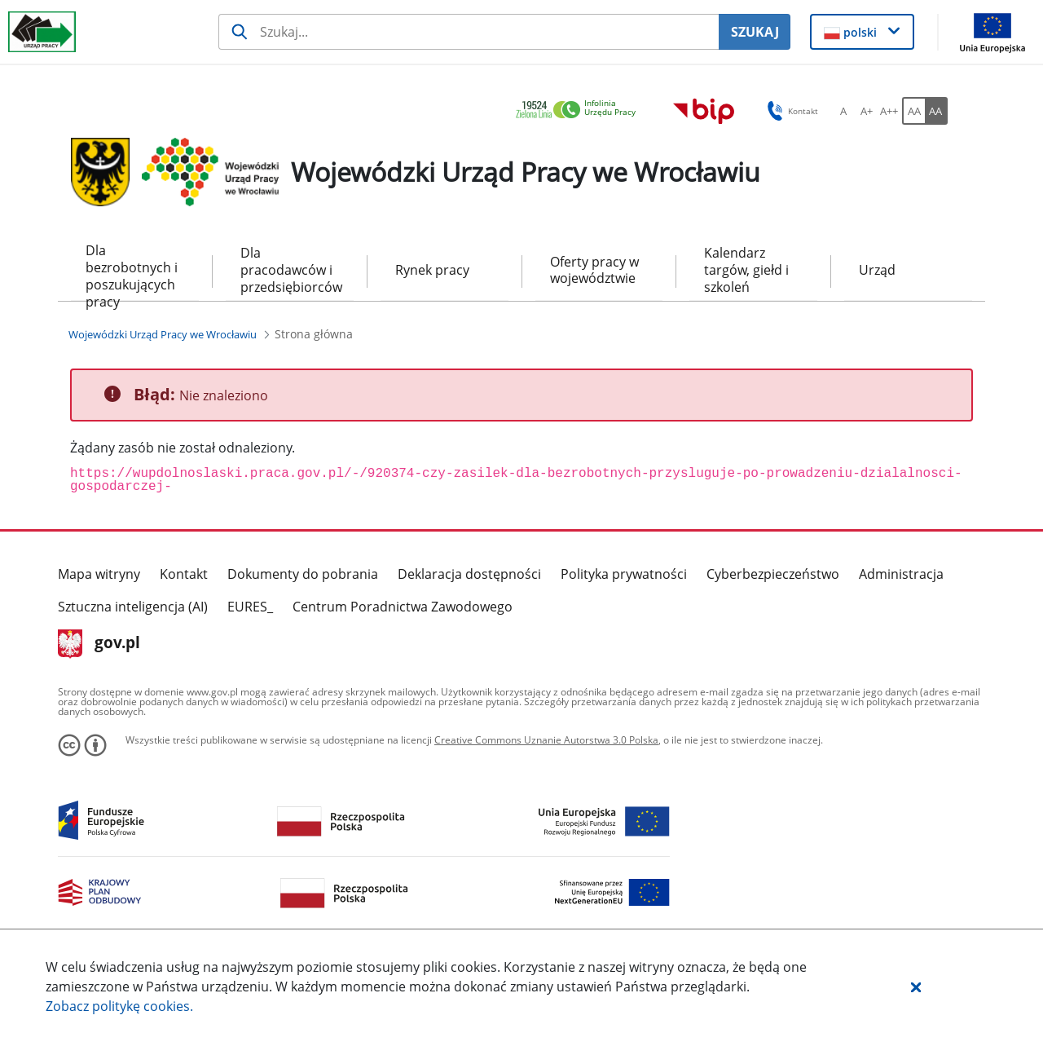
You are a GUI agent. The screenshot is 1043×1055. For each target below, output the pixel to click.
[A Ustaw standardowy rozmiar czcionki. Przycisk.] (843, 111)
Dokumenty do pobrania (302, 574)
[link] (580, 110)
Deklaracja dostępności (469, 574)
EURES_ (250, 607)
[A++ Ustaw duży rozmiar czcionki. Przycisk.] (889, 111)
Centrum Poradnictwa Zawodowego (403, 607)
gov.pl (99, 644)
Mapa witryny (99, 574)
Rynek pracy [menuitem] (432, 270)
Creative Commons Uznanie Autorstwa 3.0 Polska (546, 740)
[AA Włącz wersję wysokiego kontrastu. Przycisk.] (936, 111)
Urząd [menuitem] (877, 270)
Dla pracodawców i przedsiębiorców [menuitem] (289, 270)
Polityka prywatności (624, 574)
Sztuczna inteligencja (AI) (133, 607)
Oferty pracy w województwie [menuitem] (594, 270)
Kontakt (184, 574)
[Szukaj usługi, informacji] (468, 32)
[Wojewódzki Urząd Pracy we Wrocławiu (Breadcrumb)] (162, 334)
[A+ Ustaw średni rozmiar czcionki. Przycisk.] (866, 111)
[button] (916, 986)
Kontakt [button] (790, 111)
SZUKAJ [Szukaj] (755, 32)
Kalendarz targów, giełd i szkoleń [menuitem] (746, 270)
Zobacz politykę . (119, 1006)
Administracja (901, 574)
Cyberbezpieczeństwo (772, 574)
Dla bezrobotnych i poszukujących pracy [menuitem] (132, 271)
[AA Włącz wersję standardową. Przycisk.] (913, 111)
